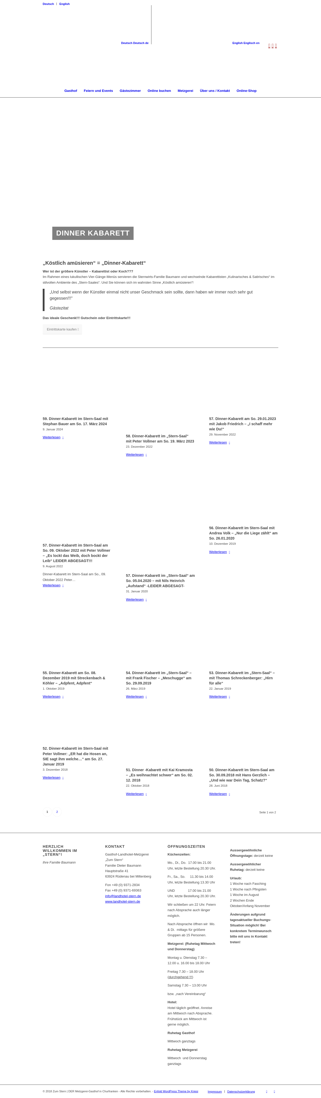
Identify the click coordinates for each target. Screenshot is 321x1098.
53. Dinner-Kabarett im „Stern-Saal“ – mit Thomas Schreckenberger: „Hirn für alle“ (242, 678)
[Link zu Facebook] (267, 1091)
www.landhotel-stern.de (122, 901)
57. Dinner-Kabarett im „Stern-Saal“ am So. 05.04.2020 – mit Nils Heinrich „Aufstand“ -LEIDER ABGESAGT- (160, 580)
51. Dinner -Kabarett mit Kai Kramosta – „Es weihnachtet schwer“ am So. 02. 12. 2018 (159, 775)
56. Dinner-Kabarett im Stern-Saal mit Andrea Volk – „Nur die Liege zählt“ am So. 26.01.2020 (243, 533)
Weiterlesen (54, 437)
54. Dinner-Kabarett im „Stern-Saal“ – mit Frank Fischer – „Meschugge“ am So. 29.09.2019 (159, 678)
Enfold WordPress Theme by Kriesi (176, 1091)
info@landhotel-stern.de (123, 896)
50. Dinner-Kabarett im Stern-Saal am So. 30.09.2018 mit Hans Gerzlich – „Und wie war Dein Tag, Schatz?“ (241, 775)
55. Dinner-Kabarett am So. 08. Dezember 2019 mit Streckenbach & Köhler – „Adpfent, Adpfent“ (74, 678)
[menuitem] (50, 4)
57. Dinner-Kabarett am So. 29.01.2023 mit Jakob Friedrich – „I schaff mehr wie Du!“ (242, 424)
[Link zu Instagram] (274, 1091)
